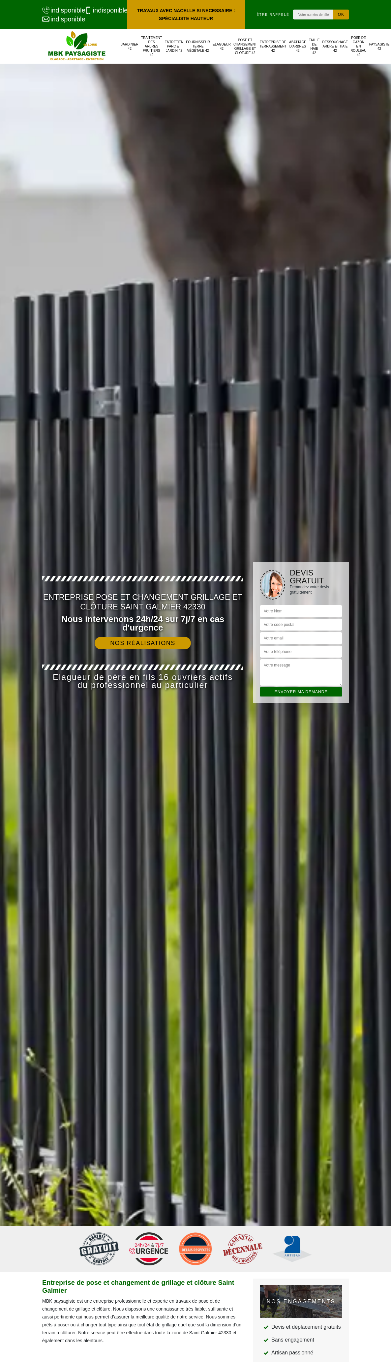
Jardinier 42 (129, 46)
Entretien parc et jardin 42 (174, 46)
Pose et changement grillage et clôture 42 (245, 46)
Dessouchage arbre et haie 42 (335, 46)
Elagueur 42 (222, 46)
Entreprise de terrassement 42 (272, 46)
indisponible (60, 10)
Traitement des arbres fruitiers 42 (151, 46)
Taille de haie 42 (314, 46)
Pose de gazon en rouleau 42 (358, 46)
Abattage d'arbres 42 (297, 46)
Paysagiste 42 (379, 46)
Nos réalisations (142, 643)
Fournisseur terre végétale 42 (198, 46)
